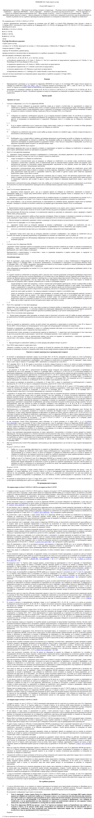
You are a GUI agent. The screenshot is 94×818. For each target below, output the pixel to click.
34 (52, 559)
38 (53, 542)
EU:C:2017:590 (46, 542)
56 (76, 577)
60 (56, 650)
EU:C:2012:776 (11, 560)
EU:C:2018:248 (11, 423)
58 (19, 600)
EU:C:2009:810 (44, 559)
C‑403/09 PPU (33, 559)
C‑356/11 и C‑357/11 (84, 559)
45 (27, 505)
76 (87, 569)
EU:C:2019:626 (86, 743)
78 (19, 560)
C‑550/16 (88, 421)
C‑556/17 (78, 743)
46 (52, 512)
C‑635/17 (11, 505)
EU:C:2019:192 (19, 505)
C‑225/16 (37, 542)
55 (53, 650)
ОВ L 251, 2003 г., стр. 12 (32, 85)
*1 (53, 5)
